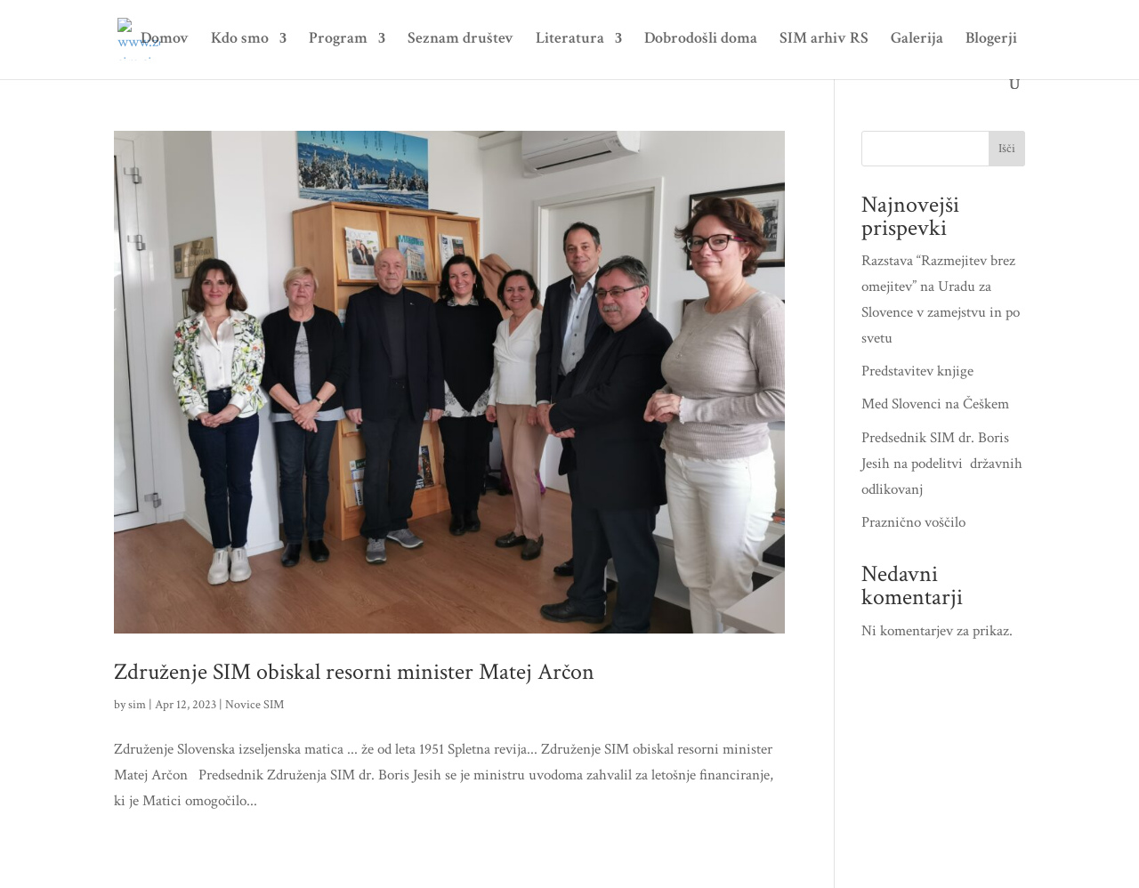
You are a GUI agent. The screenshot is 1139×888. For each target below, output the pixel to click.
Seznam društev (460, 40)
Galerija (917, 40)
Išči (1006, 149)
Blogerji (991, 40)
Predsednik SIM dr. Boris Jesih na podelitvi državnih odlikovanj (941, 463)
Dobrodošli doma (700, 40)
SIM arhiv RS (824, 40)
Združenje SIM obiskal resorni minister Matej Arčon (354, 672)
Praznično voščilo (913, 522)
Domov (165, 40)
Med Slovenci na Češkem (935, 404)
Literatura (570, 40)
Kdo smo (240, 40)
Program (338, 40)
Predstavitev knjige (917, 371)
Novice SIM (254, 705)
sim (137, 705)
